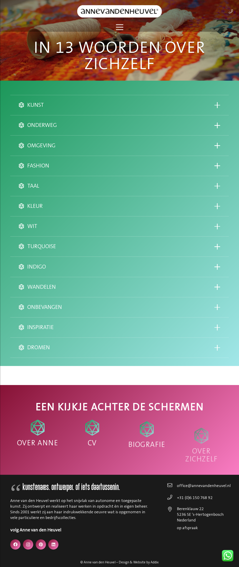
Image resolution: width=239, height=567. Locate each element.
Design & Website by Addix (139, 562)
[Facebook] (15, 544)
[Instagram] (28, 544)
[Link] (231, 11)
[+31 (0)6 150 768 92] (172, 498)
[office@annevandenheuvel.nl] (172, 486)
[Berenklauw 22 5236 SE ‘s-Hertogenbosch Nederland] (172, 510)
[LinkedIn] (53, 544)
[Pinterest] (41, 544)
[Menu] (119, 27)
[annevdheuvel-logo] (119, 11)
